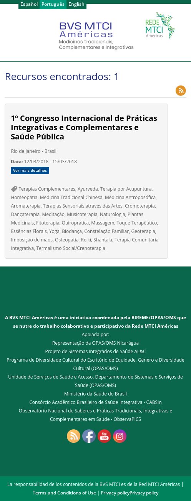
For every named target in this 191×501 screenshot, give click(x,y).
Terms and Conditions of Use (64, 492)
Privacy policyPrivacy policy (129, 492)
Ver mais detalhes (30, 170)
